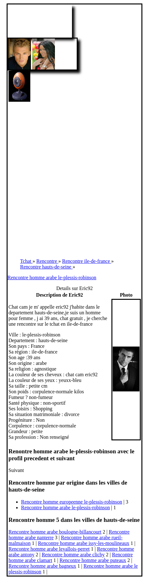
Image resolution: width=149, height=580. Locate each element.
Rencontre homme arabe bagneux (42, 566)
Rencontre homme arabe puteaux (93, 560)
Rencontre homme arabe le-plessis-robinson (52, 277)
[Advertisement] (74, 177)
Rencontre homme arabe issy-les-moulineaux (83, 543)
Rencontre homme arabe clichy (73, 554)
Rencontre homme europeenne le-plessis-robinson (71, 501)
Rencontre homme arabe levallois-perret (49, 549)
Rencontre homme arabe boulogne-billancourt (55, 532)
